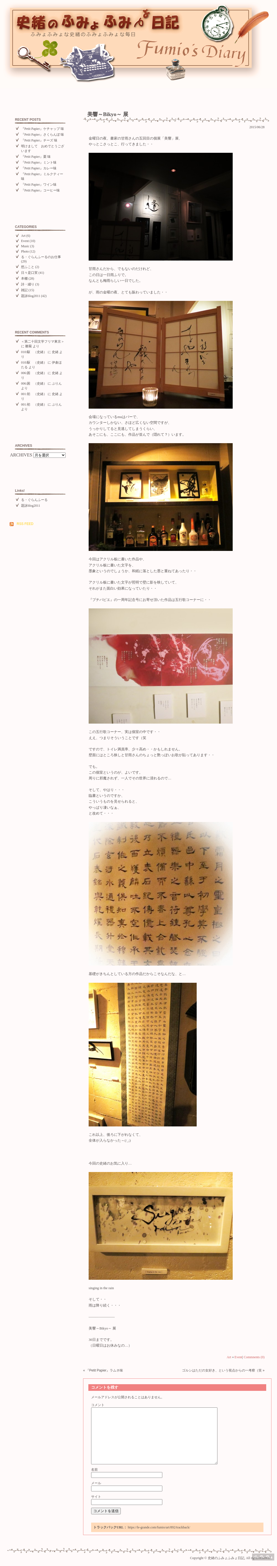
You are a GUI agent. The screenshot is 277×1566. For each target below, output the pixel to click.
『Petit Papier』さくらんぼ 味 (42, 134)
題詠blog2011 (30, 296)
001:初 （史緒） (34, 394)
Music (25, 246)
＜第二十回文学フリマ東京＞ (42, 341)
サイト (96, 1497)
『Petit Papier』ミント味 (39, 162)
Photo (25, 251)
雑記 (24, 290)
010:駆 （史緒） (34, 352)
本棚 (24, 278)
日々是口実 (29, 273)
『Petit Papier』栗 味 (36, 157)
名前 (94, 1470)
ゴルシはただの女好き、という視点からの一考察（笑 (222, 1370)
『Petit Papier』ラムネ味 (104, 1370)
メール (96, 1483)
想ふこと (27, 267)
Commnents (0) (254, 1357)
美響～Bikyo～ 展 (107, 114)
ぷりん (57, 383)
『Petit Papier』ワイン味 (39, 184)
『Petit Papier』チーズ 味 (39, 140)
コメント (97, 1405)
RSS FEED (25, 524)
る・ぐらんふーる (34, 500)
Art (23, 236)
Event (25, 241)
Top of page (263, 1557)
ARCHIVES (21, 455)
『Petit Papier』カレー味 (39, 168)
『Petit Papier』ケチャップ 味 (42, 129)
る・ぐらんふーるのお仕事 (41, 257)
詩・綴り (27, 284)
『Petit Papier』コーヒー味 (40, 190)
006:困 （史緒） (34, 373)
